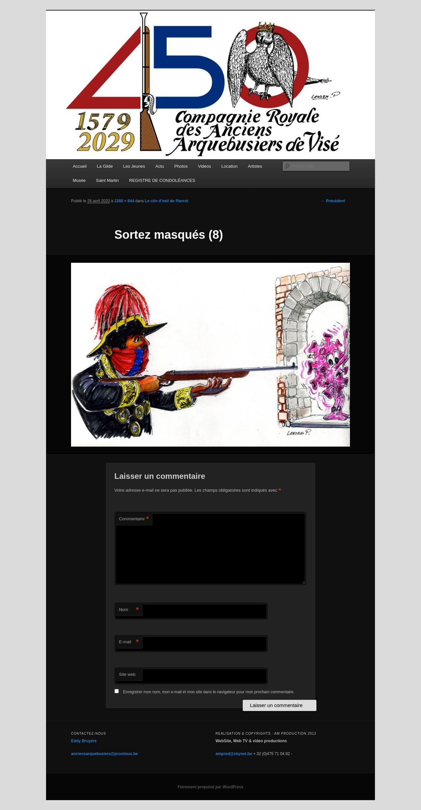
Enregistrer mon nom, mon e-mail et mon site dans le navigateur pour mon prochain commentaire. (208, 692)
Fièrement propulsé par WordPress (210, 787)
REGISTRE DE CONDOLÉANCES (162, 180)
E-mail (129, 642)
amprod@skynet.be (233, 753)
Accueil (80, 166)
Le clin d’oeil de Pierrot (166, 201)
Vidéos (204, 166)
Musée (79, 180)
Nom (129, 610)
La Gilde (105, 166)
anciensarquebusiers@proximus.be (104, 753)
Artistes (255, 166)
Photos (180, 166)
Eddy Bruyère (84, 741)
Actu (160, 166)
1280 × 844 (124, 201)
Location (229, 166)
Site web (127, 674)
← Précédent (333, 201)
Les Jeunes (134, 166)
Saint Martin (107, 180)
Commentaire (134, 519)
